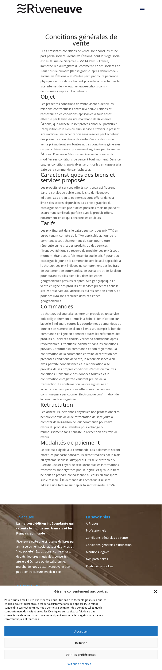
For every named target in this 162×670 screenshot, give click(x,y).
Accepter (81, 631)
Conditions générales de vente (107, 538)
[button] (155, 591)
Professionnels (96, 530)
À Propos (92, 523)
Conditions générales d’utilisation (109, 545)
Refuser (81, 643)
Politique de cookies (79, 664)
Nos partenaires (97, 559)
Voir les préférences (81, 654)
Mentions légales (97, 552)
